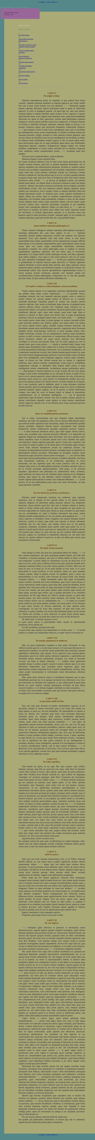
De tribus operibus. (24, 75)
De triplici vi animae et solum (27, 45)
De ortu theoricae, (24, 56)
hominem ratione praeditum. (27, 46)
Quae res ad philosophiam (26, 50)
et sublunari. (22, 68)
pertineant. (22, 52)
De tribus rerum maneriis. (26, 62)
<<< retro (48, 2)
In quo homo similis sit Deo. (27, 71)
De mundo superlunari (25, 66)
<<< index (41, 2)
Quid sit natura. (23, 79)
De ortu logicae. (23, 83)
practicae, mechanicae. (25, 58)
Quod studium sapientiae (26, 39)
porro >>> (55, 2)
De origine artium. (24, 35)
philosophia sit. (23, 41)
